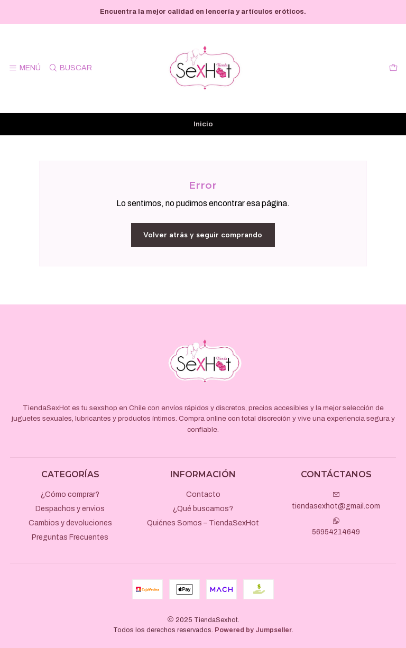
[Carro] (393, 68)
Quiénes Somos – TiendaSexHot (203, 523)
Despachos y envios (70, 509)
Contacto (203, 494)
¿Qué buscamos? (203, 509)
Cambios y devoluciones (70, 523)
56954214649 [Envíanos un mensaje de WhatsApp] (336, 526)
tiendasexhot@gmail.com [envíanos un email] (336, 500)
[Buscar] (70, 68)
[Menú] (24, 68)
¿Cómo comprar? (70, 494)
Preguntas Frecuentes (70, 537)
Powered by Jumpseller (253, 630)
